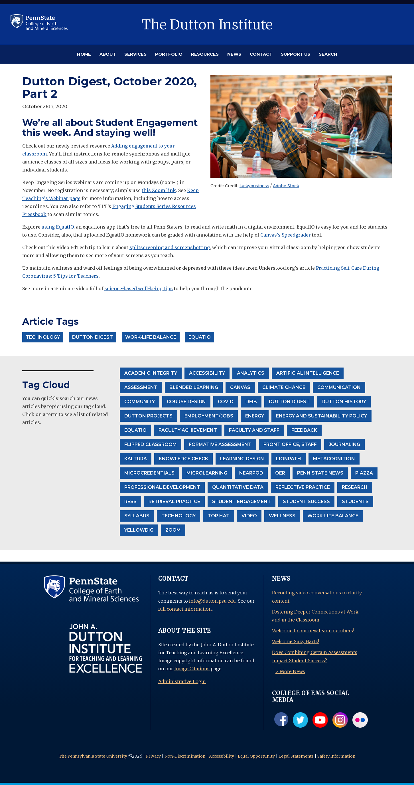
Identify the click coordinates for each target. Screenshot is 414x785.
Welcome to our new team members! (313, 630)
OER (280, 473)
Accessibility (221, 756)
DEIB (251, 401)
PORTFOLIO (168, 54)
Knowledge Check (183, 458)
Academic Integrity (150, 373)
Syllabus (136, 515)
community (139, 401)
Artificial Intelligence (307, 373)
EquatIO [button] (199, 337)
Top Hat (219, 515)
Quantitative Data (237, 487)
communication (339, 387)
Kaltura (135, 458)
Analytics (250, 373)
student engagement (241, 501)
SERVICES (135, 54)
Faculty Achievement (188, 430)
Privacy (153, 756)
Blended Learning (193, 387)
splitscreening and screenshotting (169, 247)
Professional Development (162, 487)
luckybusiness (254, 185)
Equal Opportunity (256, 756)
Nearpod (251, 473)
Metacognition (334, 458)
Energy (254, 416)
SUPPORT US (295, 54)
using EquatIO (58, 227)
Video (249, 515)
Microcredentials (149, 473)
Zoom (173, 530)
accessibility (207, 373)
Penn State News (320, 473)
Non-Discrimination (185, 756)
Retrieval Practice (174, 501)
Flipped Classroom (150, 444)
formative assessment (220, 444)
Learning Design (242, 458)
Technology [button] (43, 337)
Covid (226, 401)
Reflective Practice (302, 487)
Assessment (140, 387)
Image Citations (192, 668)
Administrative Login (182, 681)
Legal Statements (296, 756)
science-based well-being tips (138, 288)
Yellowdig (138, 530)
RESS (130, 501)
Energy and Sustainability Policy (321, 416)
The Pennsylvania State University (93, 756)
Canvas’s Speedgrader (285, 235)
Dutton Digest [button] (92, 337)
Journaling (344, 444)
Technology (178, 515)
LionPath (288, 458)
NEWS (234, 54)
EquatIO (135, 430)
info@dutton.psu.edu (212, 601)
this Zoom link (159, 190)
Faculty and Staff (254, 430)
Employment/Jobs (208, 416)
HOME (84, 54)
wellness (282, 515)
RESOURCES (205, 54)
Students (355, 501)
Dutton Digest (289, 401)
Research (355, 487)
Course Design (186, 401)
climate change (283, 387)
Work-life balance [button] (150, 337)
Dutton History (344, 401)
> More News (290, 671)
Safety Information (336, 756)
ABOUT (108, 54)
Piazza (364, 473)
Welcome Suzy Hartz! (295, 641)
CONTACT (261, 54)
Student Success (306, 501)
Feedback (304, 430)
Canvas (240, 387)
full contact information (185, 609)
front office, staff (290, 444)
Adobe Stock (286, 185)
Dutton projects (148, 416)
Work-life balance (332, 515)
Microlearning (206, 473)
